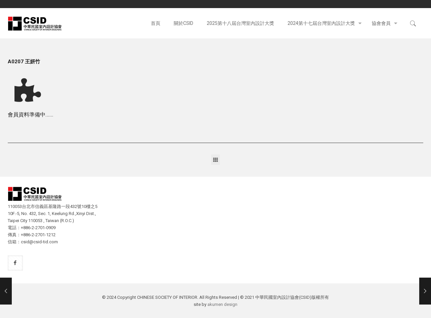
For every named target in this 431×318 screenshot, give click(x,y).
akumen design (222, 304)
